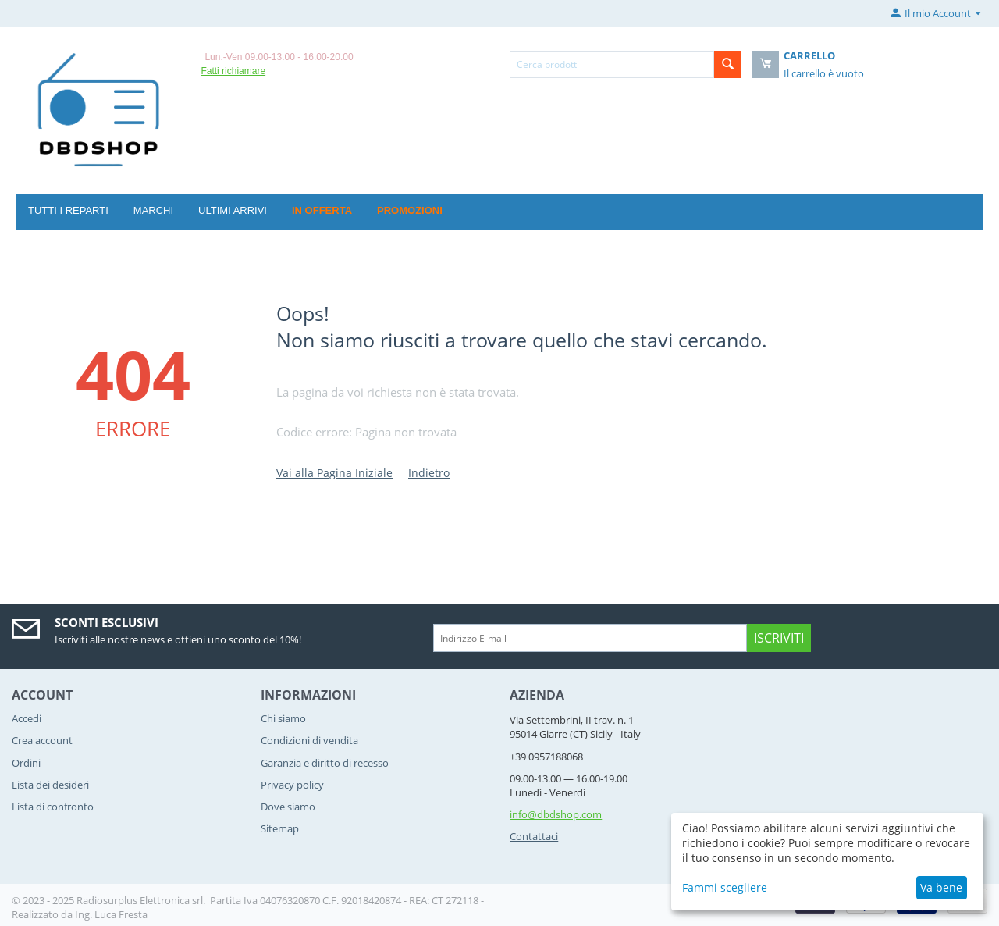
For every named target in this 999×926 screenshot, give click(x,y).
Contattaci (534, 836)
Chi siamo (283, 718)
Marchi (153, 210)
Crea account (42, 740)
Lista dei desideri (50, 785)
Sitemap (280, 828)
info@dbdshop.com (556, 814)
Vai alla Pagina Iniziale (334, 472)
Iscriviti (779, 637)
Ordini (26, 763)
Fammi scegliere (724, 887)
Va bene (941, 887)
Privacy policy (292, 785)
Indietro (429, 472)
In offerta (322, 210)
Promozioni (410, 210)
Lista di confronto (53, 807)
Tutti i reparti (68, 210)
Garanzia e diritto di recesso (325, 763)
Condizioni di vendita (309, 740)
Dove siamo (288, 807)
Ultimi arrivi (232, 210)
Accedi (26, 718)
